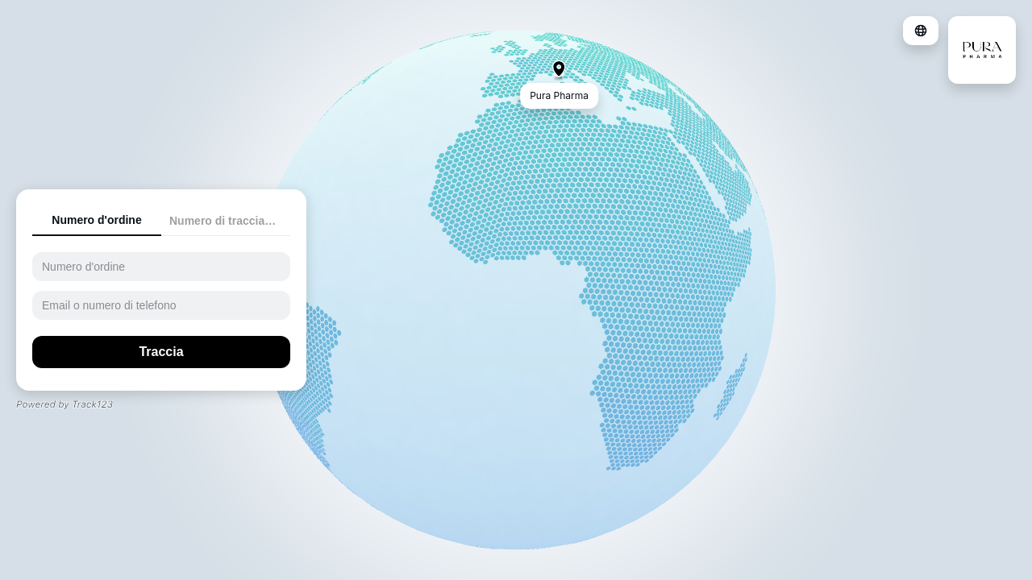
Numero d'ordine (96, 219)
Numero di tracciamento (229, 220)
